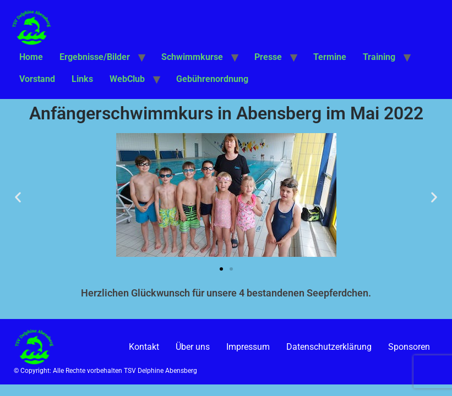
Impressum (248, 347)
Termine (329, 57)
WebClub (127, 79)
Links (82, 79)
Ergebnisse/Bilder (94, 57)
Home (31, 57)
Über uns (193, 347)
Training (379, 57)
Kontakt (144, 347)
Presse (268, 57)
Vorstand (37, 79)
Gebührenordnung (212, 79)
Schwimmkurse (192, 57)
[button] (18, 197)
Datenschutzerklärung (329, 347)
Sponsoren (409, 347)
